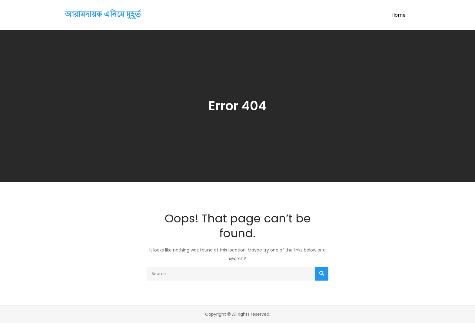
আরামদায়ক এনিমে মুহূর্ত (103, 14)
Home (398, 15)
